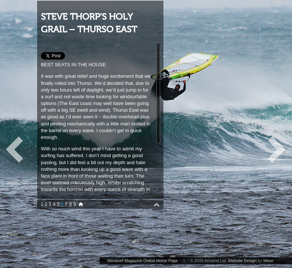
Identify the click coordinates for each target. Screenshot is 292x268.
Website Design (242, 260)
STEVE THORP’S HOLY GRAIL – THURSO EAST (89, 23)
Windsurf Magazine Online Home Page (142, 260)
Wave (268, 260)
